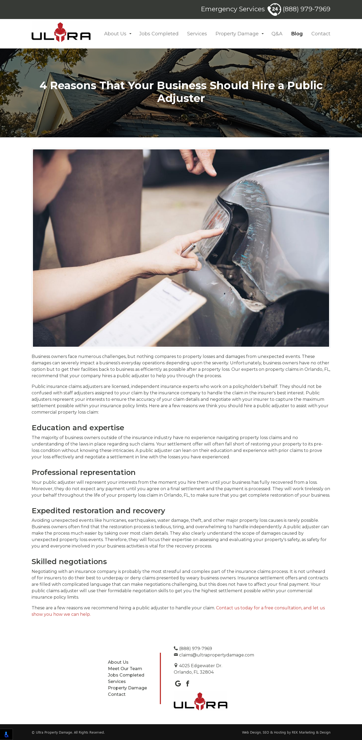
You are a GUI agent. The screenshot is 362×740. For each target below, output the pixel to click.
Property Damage (237, 34)
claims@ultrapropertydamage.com (214, 655)
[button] (130, 34)
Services (197, 34)
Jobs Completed (159, 34)
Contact (320, 34)
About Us (115, 34)
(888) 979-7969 (298, 9)
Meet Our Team (125, 668)
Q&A (277, 34)
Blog (297, 34)
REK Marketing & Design (311, 732)
